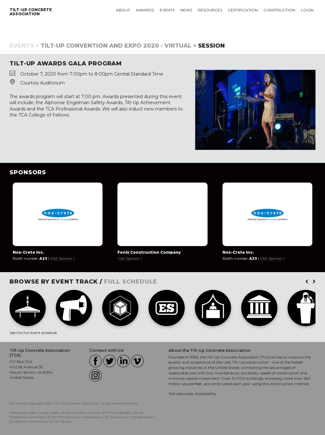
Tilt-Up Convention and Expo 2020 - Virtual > (118, 45)
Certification (243, 10)
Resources (210, 10)
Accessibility (206, 393)
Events (167, 10)
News (186, 10)
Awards (145, 10)
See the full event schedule (33, 332)
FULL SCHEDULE (130, 281)
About (123, 10)
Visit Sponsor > (62, 258)
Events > (24, 45)
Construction (279, 10)
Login (307, 10)
